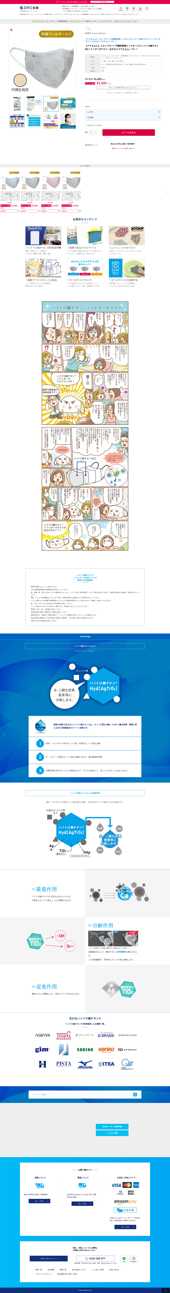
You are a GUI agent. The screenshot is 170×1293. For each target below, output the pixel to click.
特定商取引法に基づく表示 (67, 1274)
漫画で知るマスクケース (82, 247)
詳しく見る (39, 1201)
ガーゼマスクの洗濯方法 (124, 280)
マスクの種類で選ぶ (47, 14)
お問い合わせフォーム (49, 1258)
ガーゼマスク (58, 14)
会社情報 (51, 1270)
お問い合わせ (114, 1270)
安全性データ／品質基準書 (112, 1126)
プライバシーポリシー (44, 1274)
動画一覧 (63, 1270)
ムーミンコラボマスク (123, 247)
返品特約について (91, 145)
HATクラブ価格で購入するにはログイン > (123, 87)
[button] (2, 192)
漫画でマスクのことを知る (42, 280)
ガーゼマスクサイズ (80, 280)
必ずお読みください (88, 6)
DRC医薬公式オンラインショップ (29, 14)
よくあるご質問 (112, 1133)
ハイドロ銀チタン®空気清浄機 (44, 247)
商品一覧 (39, 1270)
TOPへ (165, 1291)
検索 (135, 1094)
